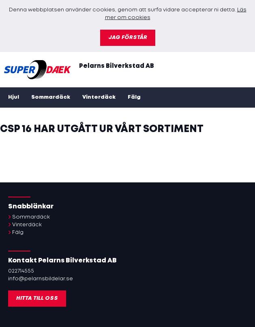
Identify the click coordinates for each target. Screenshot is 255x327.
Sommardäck (50, 97)
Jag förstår (127, 37)
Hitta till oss (37, 298)
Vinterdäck (99, 97)
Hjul (13, 97)
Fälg (134, 97)
